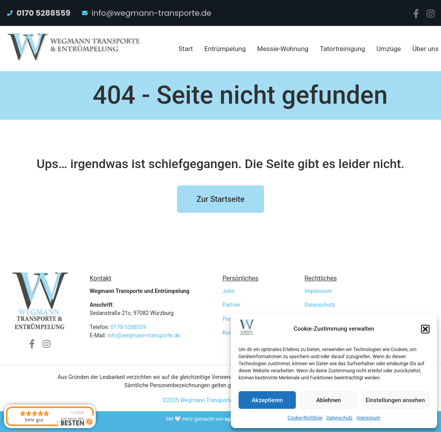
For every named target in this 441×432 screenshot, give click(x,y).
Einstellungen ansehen (395, 400)
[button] (425, 329)
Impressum (368, 418)
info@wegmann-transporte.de (151, 12)
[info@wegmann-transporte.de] (84, 13)
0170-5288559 (128, 327)
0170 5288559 (43, 12)
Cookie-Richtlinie (305, 418)
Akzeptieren (267, 400)
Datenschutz (339, 418)
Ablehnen (328, 400)
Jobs (228, 291)
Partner (231, 305)
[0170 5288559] (10, 13)
